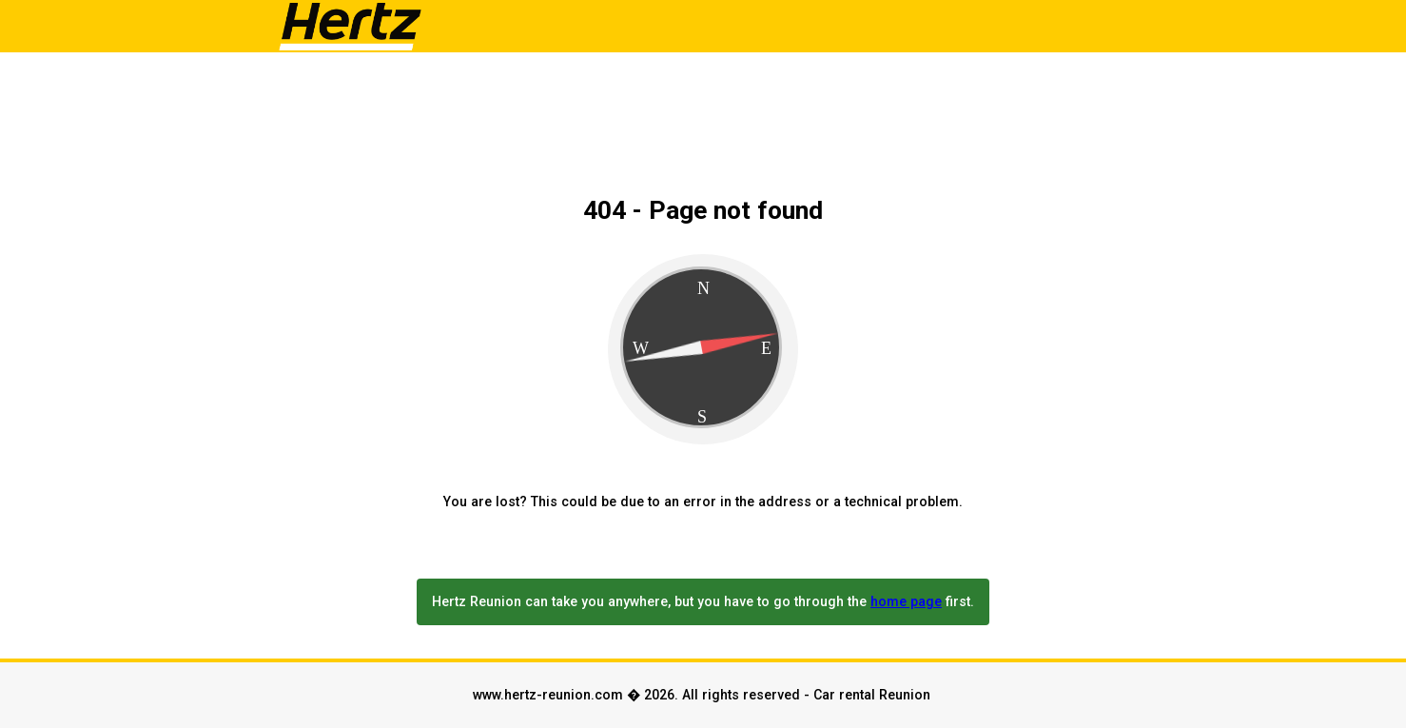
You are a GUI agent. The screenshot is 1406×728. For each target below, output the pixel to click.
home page (906, 601)
